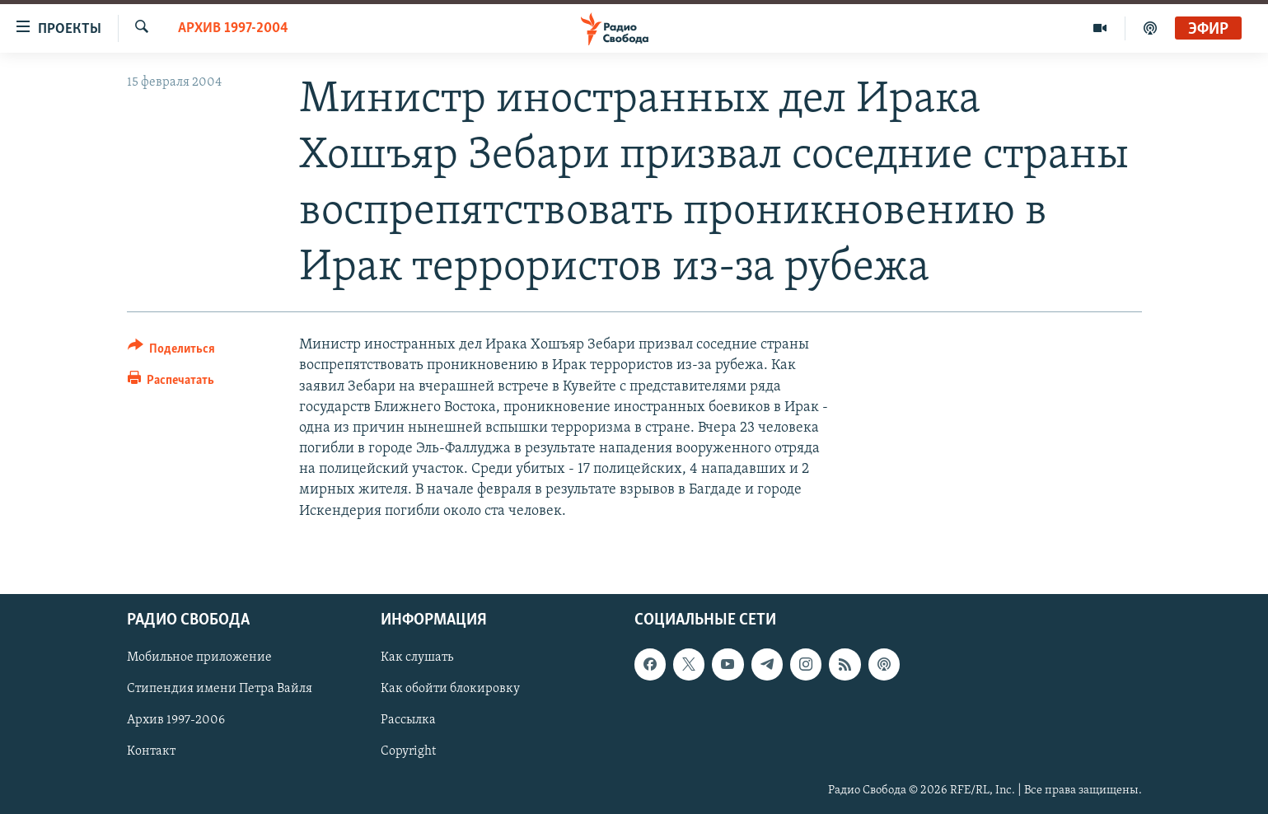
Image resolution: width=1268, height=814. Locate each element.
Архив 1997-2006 (176, 720)
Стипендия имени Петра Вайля (219, 688)
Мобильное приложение (199, 657)
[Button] (172, 351)
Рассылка (408, 720)
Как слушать (417, 657)
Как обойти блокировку (450, 688)
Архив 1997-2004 (233, 28)
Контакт (151, 751)
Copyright (408, 751)
